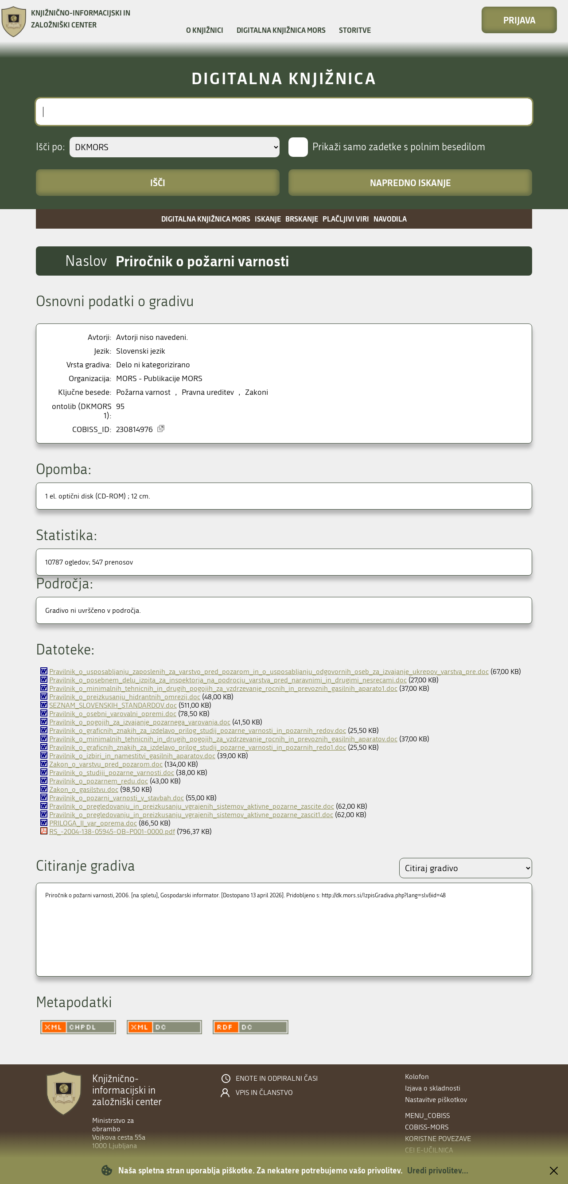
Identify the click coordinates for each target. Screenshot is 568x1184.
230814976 (134, 429)
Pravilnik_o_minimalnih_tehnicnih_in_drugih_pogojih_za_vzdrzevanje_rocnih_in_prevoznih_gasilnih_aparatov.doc (223, 739)
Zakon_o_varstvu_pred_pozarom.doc (106, 764)
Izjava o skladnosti (432, 1088)
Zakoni (256, 392)
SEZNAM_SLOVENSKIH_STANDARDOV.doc (113, 705)
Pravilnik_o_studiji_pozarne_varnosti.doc (111, 772)
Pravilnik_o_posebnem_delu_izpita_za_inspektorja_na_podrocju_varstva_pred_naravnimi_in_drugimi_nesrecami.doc (228, 680)
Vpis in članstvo (264, 1092)
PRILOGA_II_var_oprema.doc (93, 823)
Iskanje (268, 219)
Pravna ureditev (208, 392)
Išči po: (50, 147)
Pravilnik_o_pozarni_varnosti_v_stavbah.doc (116, 798)
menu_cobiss (427, 1115)
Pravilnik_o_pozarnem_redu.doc (98, 781)
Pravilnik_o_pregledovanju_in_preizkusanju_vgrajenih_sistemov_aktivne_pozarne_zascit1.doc (191, 814)
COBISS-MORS (426, 1127)
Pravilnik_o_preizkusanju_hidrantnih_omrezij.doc (124, 697)
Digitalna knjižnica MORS (281, 30)
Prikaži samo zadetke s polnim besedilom (398, 147)
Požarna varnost (143, 392)
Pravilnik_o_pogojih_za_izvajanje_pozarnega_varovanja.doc (139, 722)
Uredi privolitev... (437, 1170)
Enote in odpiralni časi (277, 1078)
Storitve (355, 30)
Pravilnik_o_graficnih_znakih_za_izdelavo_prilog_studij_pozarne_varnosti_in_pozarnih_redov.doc (197, 730)
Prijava (519, 20)
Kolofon (417, 1076)
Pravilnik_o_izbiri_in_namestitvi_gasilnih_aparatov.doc (132, 756)
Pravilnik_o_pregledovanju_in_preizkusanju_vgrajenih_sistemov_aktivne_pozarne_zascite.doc (191, 806)
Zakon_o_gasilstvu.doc (83, 789)
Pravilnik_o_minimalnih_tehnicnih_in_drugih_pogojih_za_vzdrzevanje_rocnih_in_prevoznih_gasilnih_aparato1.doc (223, 688)
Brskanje (301, 219)
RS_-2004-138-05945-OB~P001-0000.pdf (112, 831)
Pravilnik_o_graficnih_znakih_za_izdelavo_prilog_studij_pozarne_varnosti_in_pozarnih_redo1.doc (197, 747)
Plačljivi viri (346, 219)
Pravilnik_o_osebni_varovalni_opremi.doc (112, 713)
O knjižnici (204, 30)
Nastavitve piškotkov (436, 1099)
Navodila (390, 219)
